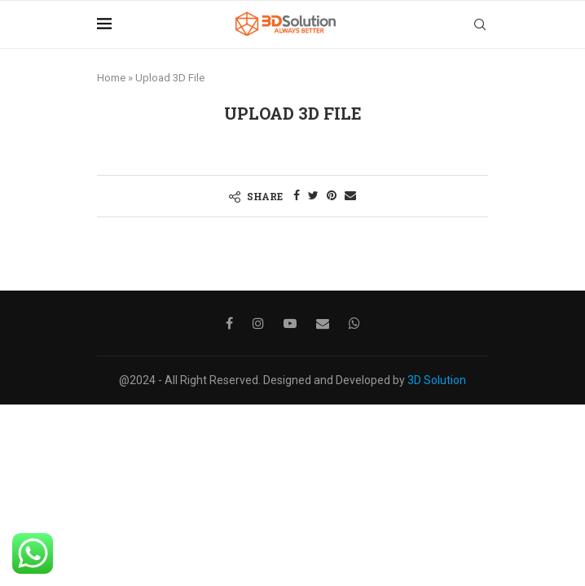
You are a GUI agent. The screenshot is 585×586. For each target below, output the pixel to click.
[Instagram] (258, 323)
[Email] (322, 323)
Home (111, 78)
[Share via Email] (350, 195)
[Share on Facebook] (296, 195)
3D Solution (436, 380)
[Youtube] (290, 323)
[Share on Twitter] (313, 195)
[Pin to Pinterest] (331, 195)
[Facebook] (229, 323)
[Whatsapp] (354, 323)
